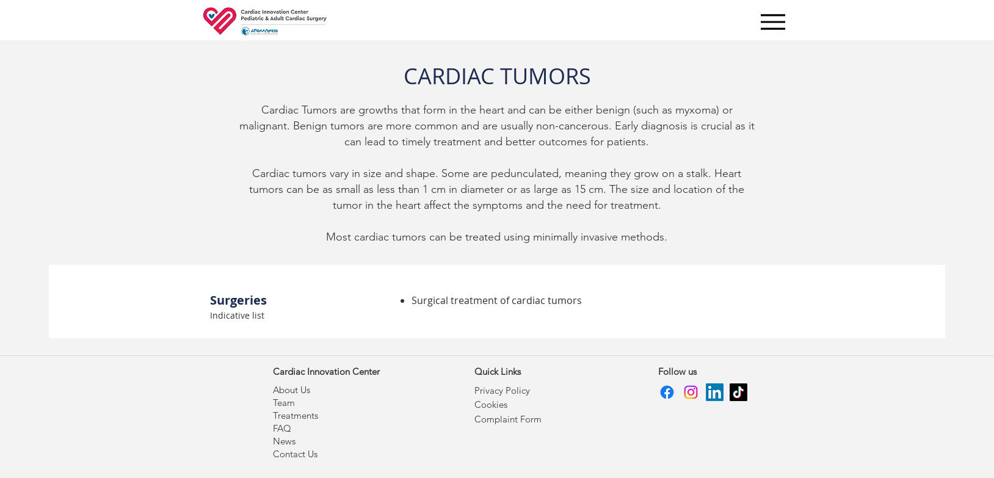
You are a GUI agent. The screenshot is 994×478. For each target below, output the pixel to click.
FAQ (282, 428)
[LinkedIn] (715, 392)
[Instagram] (691, 392)
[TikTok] (738, 392)
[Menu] (772, 21)
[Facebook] (667, 392)
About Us (291, 390)
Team (284, 402)
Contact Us (295, 454)
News (284, 441)
